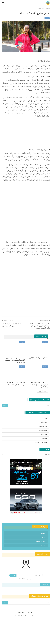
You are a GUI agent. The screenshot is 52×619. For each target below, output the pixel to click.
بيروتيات (43, 422)
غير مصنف (47, 17)
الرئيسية (43, 533)
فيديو (46, 418)
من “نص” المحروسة (40, 442)
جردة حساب (42, 426)
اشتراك (13, 575)
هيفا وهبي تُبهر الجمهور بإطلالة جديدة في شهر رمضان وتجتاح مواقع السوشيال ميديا (40, 325)
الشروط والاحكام (40, 541)
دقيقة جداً (43, 434)
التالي (39, 391)
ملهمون (44, 438)
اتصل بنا (43, 545)
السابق (45, 391)
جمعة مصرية (42, 430)
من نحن (43, 537)
